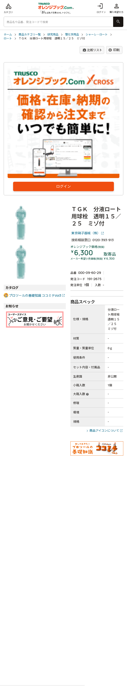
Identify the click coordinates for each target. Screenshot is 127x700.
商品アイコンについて (104, 430)
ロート (8, 38)
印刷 (114, 50)
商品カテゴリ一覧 (30, 34)
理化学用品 (72, 34)
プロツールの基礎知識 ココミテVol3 (35, 295)
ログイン (101, 8)
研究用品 (52, 34)
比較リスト (92, 50)
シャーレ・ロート (97, 34)
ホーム (8, 34)
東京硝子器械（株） (85, 233)
